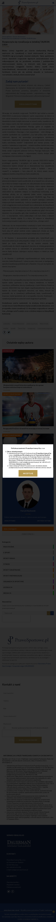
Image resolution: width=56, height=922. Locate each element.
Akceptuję (28, 473)
